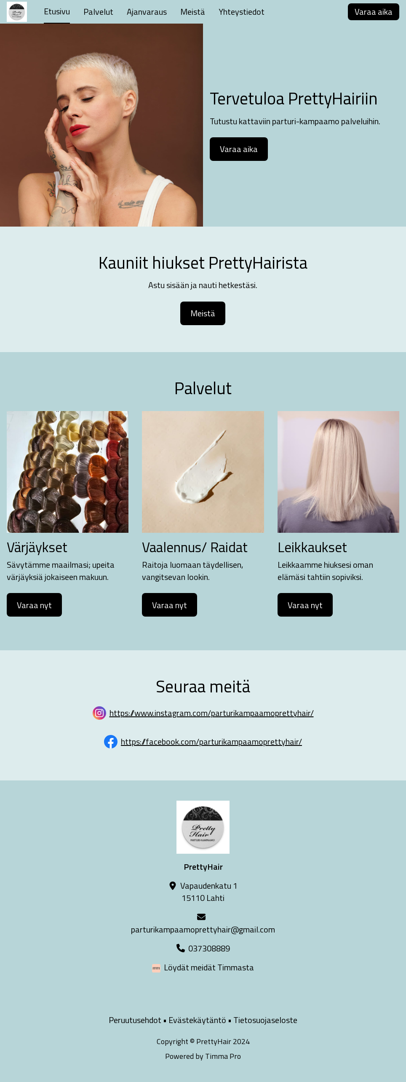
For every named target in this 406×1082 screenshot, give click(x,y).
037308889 (209, 948)
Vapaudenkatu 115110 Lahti (209, 891)
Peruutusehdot (135, 1019)
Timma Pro (223, 1056)
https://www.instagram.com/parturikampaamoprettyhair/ (212, 712)
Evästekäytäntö (197, 1020)
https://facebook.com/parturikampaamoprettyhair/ (211, 741)
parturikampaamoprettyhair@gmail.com (203, 929)
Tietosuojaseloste (265, 1019)
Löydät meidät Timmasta (209, 967)
